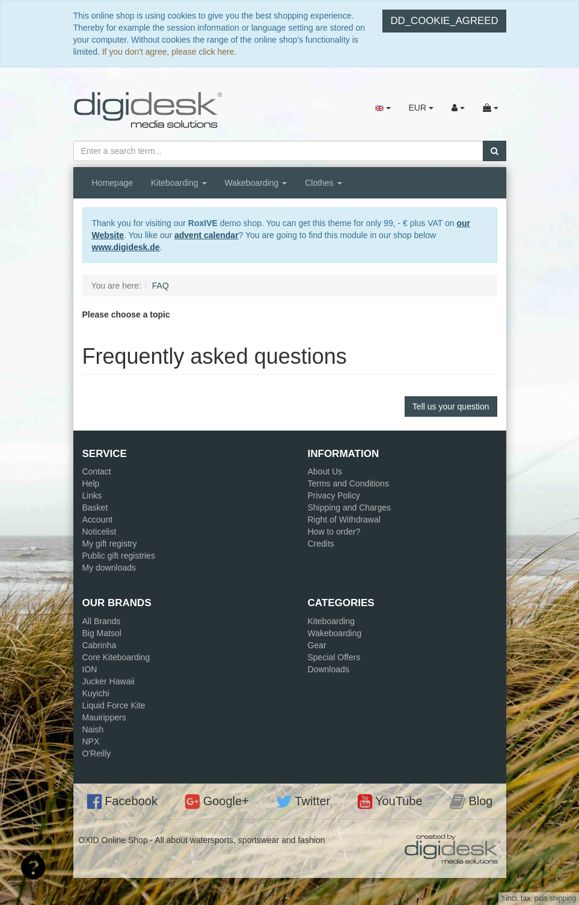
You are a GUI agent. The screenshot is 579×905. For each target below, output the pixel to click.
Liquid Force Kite (114, 705)
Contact (96, 471)
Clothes (323, 183)
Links (92, 495)
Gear (317, 645)
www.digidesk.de (126, 247)
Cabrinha (99, 645)
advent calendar (206, 235)
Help (91, 483)
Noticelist (99, 531)
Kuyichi (95, 693)
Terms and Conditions (348, 483)
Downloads (328, 669)
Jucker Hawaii (108, 681)
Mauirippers (104, 717)
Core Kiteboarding (116, 657)
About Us (325, 471)
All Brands (101, 621)
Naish (93, 729)
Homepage (112, 183)
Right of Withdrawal (344, 519)
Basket (95, 507)
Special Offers (334, 657)
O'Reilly (96, 753)
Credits (321, 543)
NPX (91, 741)
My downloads (109, 567)
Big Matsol (101, 633)
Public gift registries (118, 555)
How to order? (334, 531)
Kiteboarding (179, 183)
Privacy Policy (334, 495)
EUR (420, 107)
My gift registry (109, 543)
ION (89, 669)
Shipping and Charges (349, 507)
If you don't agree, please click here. (169, 52)
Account (97, 519)
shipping (563, 898)
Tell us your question (450, 406)
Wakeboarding (256, 183)
